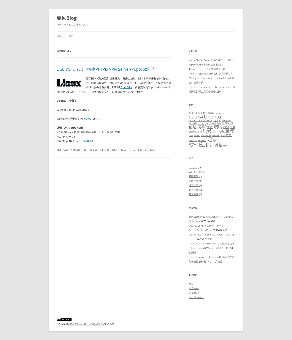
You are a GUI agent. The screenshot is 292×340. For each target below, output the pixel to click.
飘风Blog (67, 18)
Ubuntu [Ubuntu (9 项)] (212, 116)
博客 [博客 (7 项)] (201, 127)
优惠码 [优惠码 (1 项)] (213, 123)
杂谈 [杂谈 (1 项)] (191, 135)
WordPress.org (197, 297)
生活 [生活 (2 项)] (208, 135)
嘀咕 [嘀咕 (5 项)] (218, 126)
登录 (191, 284)
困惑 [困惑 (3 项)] (226, 127)
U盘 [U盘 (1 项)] (215, 120)
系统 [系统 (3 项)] (229, 135)
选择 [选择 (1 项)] (212, 145)
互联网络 (194, 176)
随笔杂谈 (194, 194)
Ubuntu (124, 150)
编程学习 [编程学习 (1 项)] (193, 140)
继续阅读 (90, 141)
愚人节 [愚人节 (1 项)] (215, 132)
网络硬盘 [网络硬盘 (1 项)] (202, 140)
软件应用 (99, 150)
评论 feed (194, 292)
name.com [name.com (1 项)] (220, 113)
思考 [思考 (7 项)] (207, 131)
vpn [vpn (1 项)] (219, 120)
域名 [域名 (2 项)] (232, 127)
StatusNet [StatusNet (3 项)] (196, 117)
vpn (133, 150)
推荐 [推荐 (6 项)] (230, 131)
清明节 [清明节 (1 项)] (197, 135)
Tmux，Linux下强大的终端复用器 (207, 69)
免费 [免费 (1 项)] (219, 123)
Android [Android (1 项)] (193, 113)
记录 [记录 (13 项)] (212, 139)
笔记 (147, 150)
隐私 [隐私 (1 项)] (225, 145)
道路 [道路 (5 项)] (218, 145)
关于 (71, 35)
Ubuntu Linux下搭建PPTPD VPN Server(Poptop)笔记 (105, 69)
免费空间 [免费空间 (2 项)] (227, 123)
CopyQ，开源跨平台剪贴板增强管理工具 (211, 73)
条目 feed (194, 288)
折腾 (139, 150)
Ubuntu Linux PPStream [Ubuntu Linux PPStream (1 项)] (200, 120)
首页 (59, 35)
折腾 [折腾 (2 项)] (222, 131)
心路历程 (194, 181)
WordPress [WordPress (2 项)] (196, 123)
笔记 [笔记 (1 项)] (223, 135)
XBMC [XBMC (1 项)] (206, 123)
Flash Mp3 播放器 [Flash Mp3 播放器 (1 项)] (206, 113)
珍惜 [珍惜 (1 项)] (203, 135)
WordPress (195, 172)
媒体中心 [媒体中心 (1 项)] (193, 132)
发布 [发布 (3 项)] (210, 127)
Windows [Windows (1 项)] (226, 120)
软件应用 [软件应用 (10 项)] (199, 144)
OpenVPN (126, 87)
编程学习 (194, 185)
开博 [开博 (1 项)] (200, 132)
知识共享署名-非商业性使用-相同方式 (86, 324)
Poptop (87, 118)
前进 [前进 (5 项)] (193, 126)
